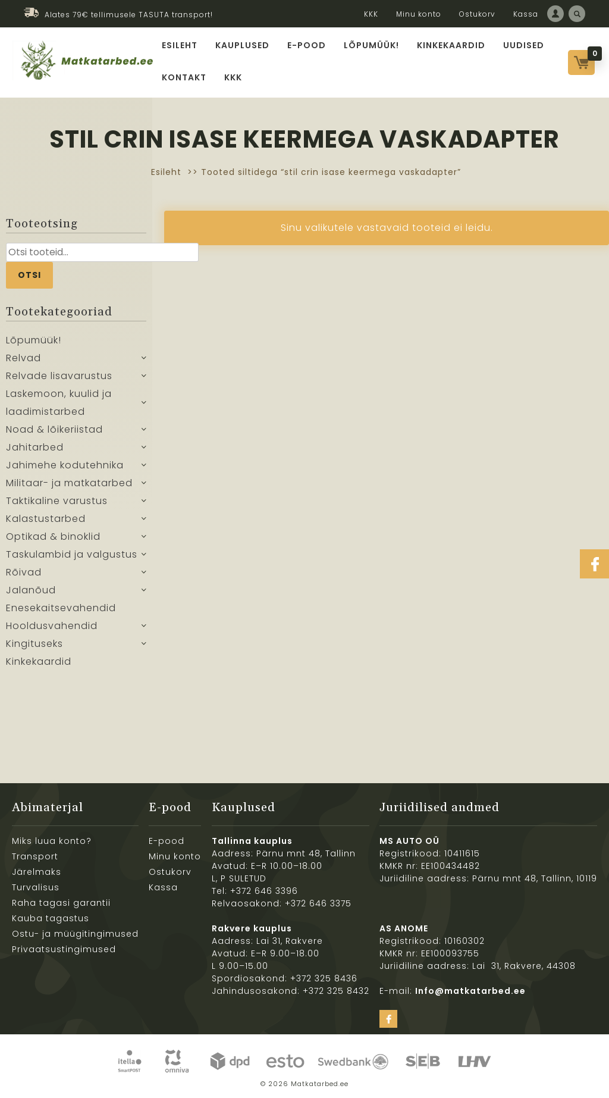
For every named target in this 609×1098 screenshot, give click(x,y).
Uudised (523, 45)
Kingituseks (34, 643)
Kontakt (184, 77)
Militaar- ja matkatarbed (69, 483)
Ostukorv (477, 14)
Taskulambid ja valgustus (71, 554)
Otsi (29, 275)
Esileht (179, 45)
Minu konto (418, 14)
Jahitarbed (35, 447)
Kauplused (242, 45)
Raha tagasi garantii (61, 903)
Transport (35, 856)
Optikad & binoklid (53, 536)
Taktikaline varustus (57, 501)
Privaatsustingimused (64, 949)
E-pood (306, 45)
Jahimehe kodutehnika (65, 465)
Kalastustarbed (46, 518)
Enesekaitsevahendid (61, 608)
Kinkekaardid (451, 45)
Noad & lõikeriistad (54, 429)
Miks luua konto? (52, 841)
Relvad (23, 358)
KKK (371, 14)
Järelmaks (36, 872)
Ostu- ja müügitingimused (75, 934)
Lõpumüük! (371, 45)
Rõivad (24, 572)
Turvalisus (35, 887)
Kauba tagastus (50, 918)
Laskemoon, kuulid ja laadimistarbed (59, 402)
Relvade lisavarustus (59, 376)
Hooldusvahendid (52, 626)
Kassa (525, 14)
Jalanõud (31, 590)
